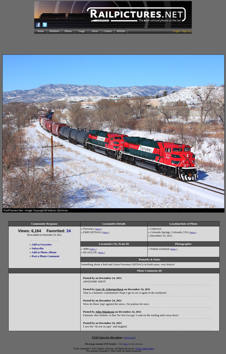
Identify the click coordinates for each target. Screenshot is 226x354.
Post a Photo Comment (45, 256)
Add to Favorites (42, 244)
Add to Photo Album (44, 252)
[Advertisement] (113, 44)
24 (68, 231)
